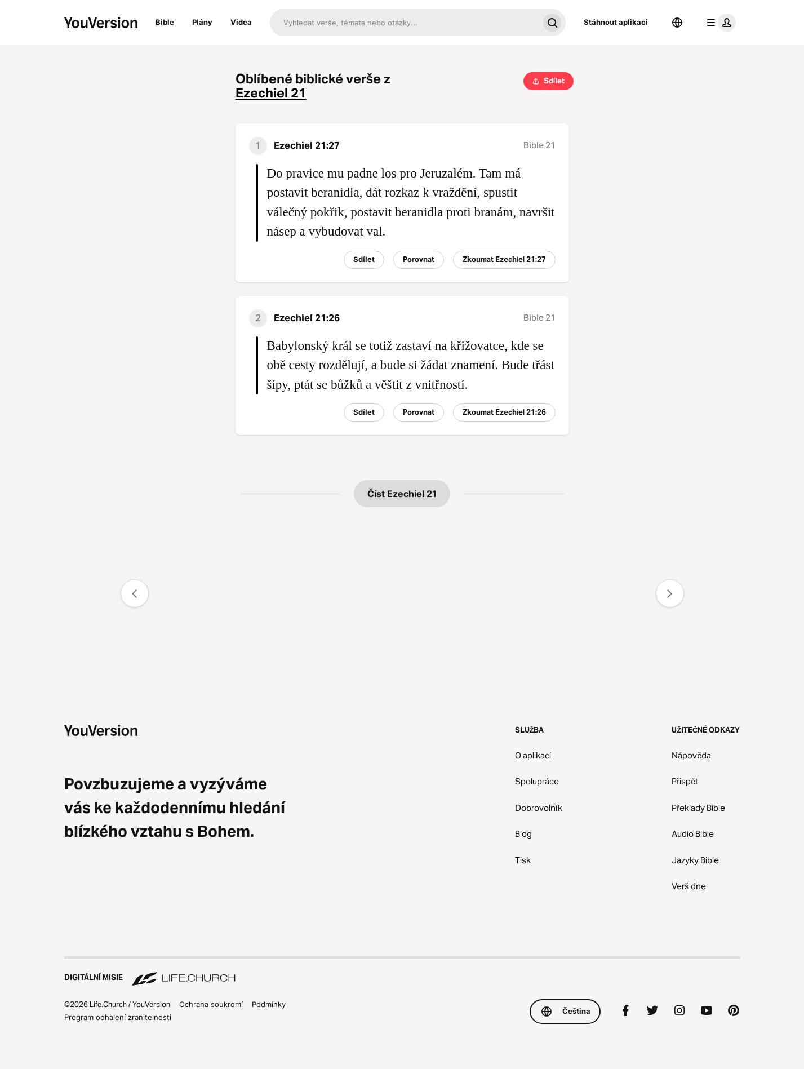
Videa (241, 21)
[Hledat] (404, 23)
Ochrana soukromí (211, 1004)
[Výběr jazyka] (677, 22)
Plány (202, 21)
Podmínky (269, 1004)
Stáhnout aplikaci (616, 21)
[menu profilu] (719, 22)
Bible (165, 21)
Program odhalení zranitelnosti (117, 1017)
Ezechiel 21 (271, 93)
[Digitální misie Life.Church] (402, 972)
